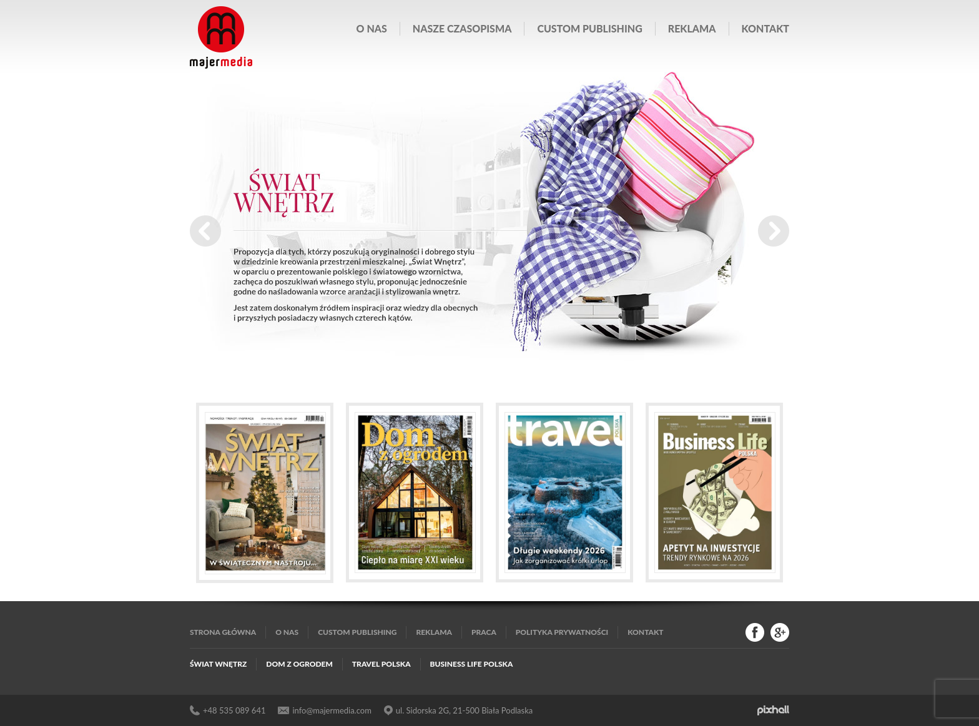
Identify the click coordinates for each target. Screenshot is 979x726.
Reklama (692, 28)
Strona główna (223, 632)
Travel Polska (381, 664)
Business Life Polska (471, 664)
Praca (483, 632)
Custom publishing (589, 28)
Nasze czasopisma (462, 28)
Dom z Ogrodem (299, 664)
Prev (205, 231)
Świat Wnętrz (218, 664)
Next (773, 231)
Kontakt (765, 28)
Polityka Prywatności (562, 632)
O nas (372, 28)
